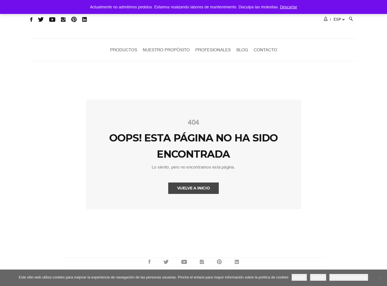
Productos (123, 49)
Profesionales (213, 49)
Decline (318, 277)
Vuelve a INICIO (193, 188)
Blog (242, 49)
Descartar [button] (288, 7)
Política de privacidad (348, 277)
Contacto (265, 49)
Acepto (299, 277)
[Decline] (380, 278)
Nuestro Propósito (166, 49)
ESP (339, 19)
